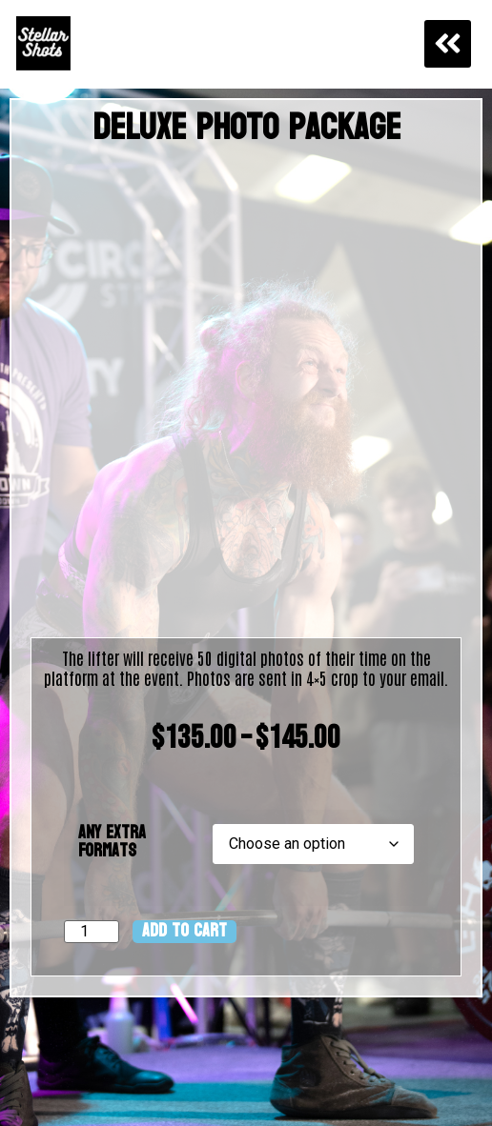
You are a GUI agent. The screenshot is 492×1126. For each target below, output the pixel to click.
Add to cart (184, 931)
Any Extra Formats (112, 842)
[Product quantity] (91, 931)
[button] (448, 44)
